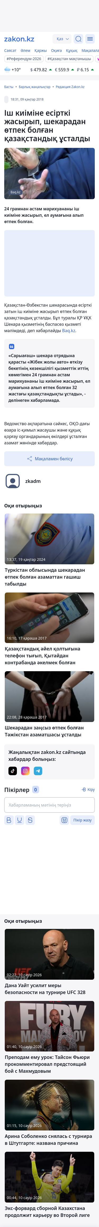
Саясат (10, 50)
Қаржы (41, 50)
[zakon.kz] (19, 38)
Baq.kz (68, 330)
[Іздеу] (78, 39)
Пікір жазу (82, 820)
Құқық (71, 50)
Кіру (91, 789)
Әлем (25, 50)
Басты (8, 87)
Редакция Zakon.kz (70, 87)
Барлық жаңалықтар (34, 87)
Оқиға (56, 50)
